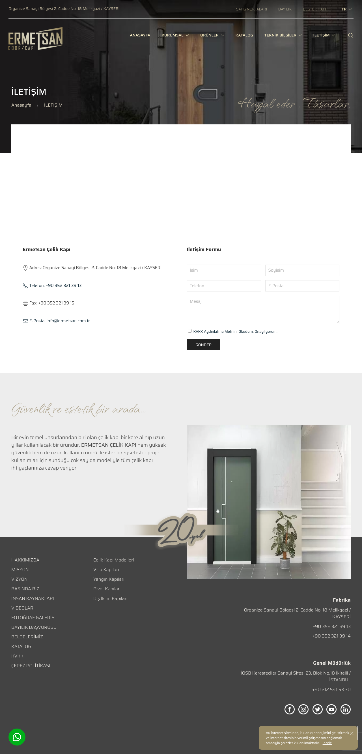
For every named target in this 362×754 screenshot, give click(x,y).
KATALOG (21, 646)
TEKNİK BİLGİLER (283, 38)
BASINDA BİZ (25, 588)
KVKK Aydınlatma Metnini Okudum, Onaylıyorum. (235, 331)
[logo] (35, 38)
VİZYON (19, 579)
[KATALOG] (244, 38)
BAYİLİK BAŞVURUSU (34, 627)
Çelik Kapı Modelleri (113, 559)
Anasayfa (21, 105)
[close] (352, 733)
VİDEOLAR (22, 608)
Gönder (203, 345)
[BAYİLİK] (285, 9)
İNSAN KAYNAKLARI (32, 598)
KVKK (17, 656)
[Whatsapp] (16, 737)
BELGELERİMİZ (27, 636)
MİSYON (20, 569)
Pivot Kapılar (106, 588)
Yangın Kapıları (108, 579)
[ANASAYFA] (140, 38)
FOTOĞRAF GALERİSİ (33, 617)
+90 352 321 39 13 (52, 285)
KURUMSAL (175, 38)
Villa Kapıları (106, 569)
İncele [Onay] (327, 743)
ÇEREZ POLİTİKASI (30, 665)
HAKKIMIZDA (25, 559)
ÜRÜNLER (212, 38)
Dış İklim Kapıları (110, 598)
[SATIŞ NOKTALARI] (251, 9)
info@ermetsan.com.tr (56, 320)
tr (347, 9)
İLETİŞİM (324, 38)
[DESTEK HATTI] (315, 9)
